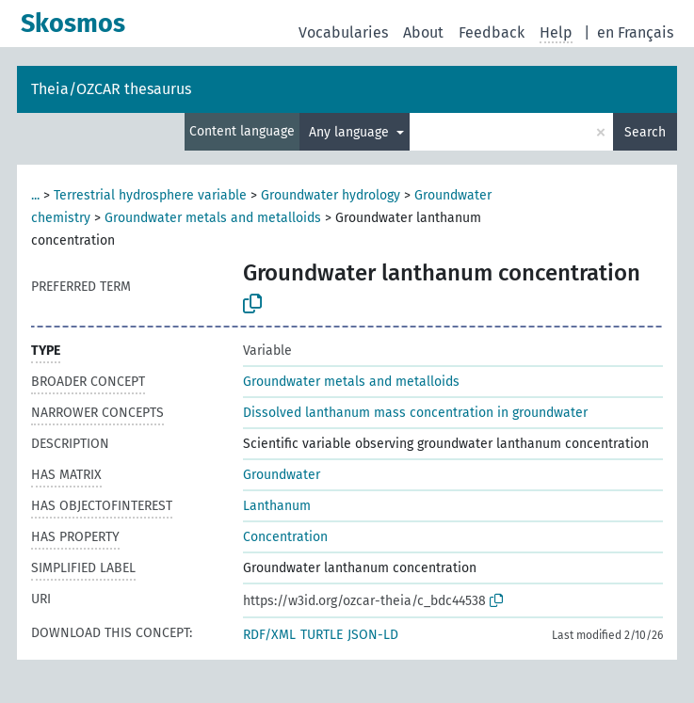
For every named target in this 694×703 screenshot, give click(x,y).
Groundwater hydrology (330, 195)
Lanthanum (277, 506)
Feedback (492, 32)
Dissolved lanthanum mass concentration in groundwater (415, 413)
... (35, 195)
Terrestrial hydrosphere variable (150, 195)
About (423, 32)
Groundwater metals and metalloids (213, 218)
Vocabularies (343, 32)
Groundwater (281, 475)
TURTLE (321, 635)
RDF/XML (269, 635)
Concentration (285, 537)
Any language (351, 132)
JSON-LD (372, 635)
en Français (635, 32)
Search (645, 132)
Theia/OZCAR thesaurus (111, 89)
